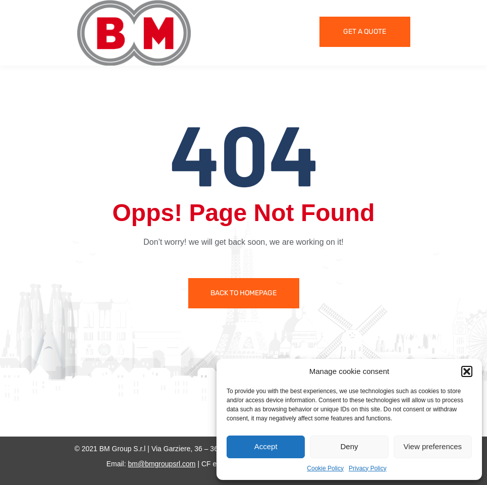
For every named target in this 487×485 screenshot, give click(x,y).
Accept (266, 446)
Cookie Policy (325, 468)
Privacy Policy (368, 468)
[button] (467, 371)
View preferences (433, 446)
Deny (349, 446)
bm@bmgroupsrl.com (161, 464)
